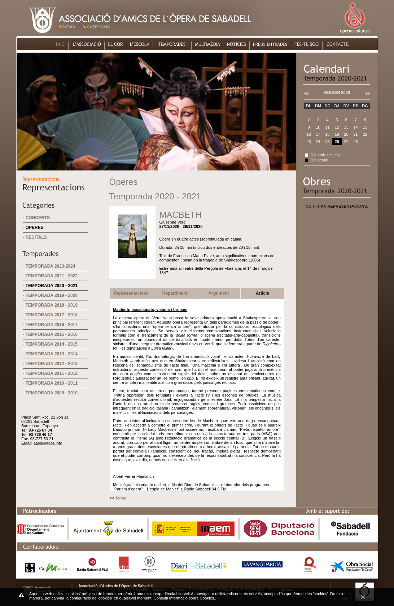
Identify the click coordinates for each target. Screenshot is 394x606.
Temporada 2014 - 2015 (52, 344)
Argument (219, 293)
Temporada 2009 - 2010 (52, 392)
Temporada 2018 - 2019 (52, 305)
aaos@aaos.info (48, 443)
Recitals (36, 237)
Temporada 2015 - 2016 (52, 334)
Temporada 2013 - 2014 (52, 353)
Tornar (120, 498)
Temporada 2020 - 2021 (52, 285)
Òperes (35, 227)
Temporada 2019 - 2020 (52, 295)
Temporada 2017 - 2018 (52, 314)
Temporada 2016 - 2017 (52, 324)
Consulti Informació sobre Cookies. (184, 598)
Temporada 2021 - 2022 (52, 275)
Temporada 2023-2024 (50, 266)
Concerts (38, 217)
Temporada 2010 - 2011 (52, 383)
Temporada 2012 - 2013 (52, 363)
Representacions (131, 293)
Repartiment (175, 293)
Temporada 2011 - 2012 (52, 373)
